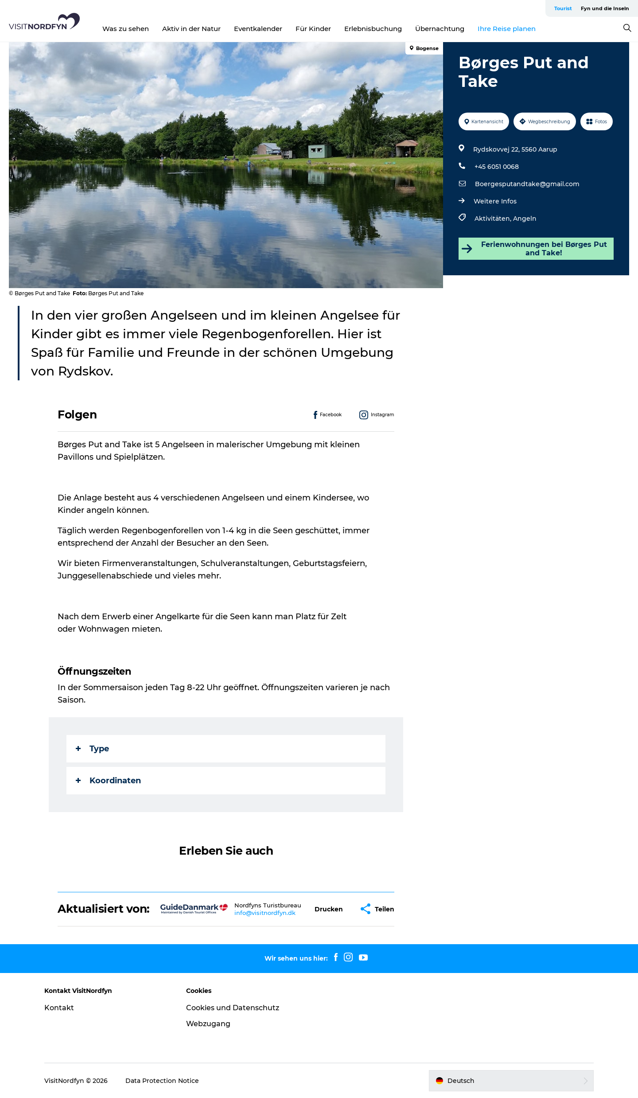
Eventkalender (258, 28)
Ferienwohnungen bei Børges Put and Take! (534, 248)
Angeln (525, 219)
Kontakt (59, 1008)
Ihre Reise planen (507, 28)
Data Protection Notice (162, 1081)
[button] (328, 909)
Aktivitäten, (494, 219)
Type (92, 749)
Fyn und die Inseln (605, 8)
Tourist (563, 8)
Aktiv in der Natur (191, 28)
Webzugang (208, 1024)
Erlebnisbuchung (373, 28)
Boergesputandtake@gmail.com (527, 184)
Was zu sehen (125, 28)
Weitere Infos (495, 201)
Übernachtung (439, 28)
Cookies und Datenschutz (232, 1008)
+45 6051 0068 (497, 167)
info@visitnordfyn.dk (265, 912)
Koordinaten (108, 780)
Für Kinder (313, 28)
